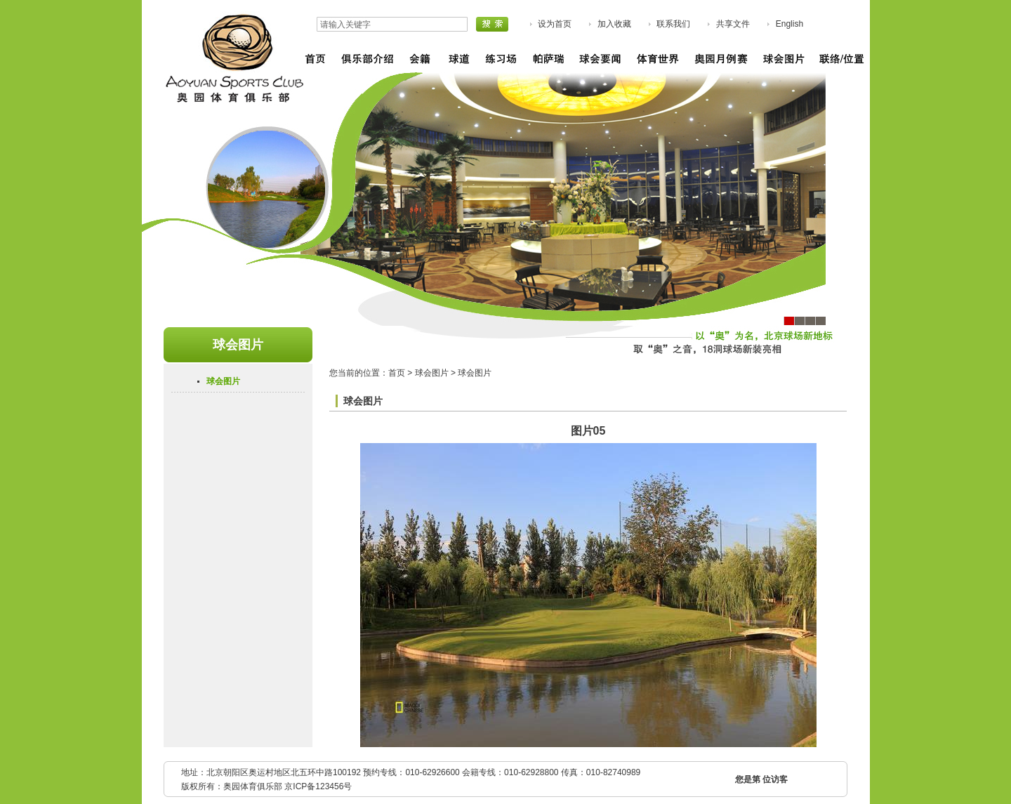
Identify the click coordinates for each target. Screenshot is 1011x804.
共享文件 (733, 24)
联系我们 (673, 24)
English (789, 24)
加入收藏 (614, 24)
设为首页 (554, 24)
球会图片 (223, 381)
